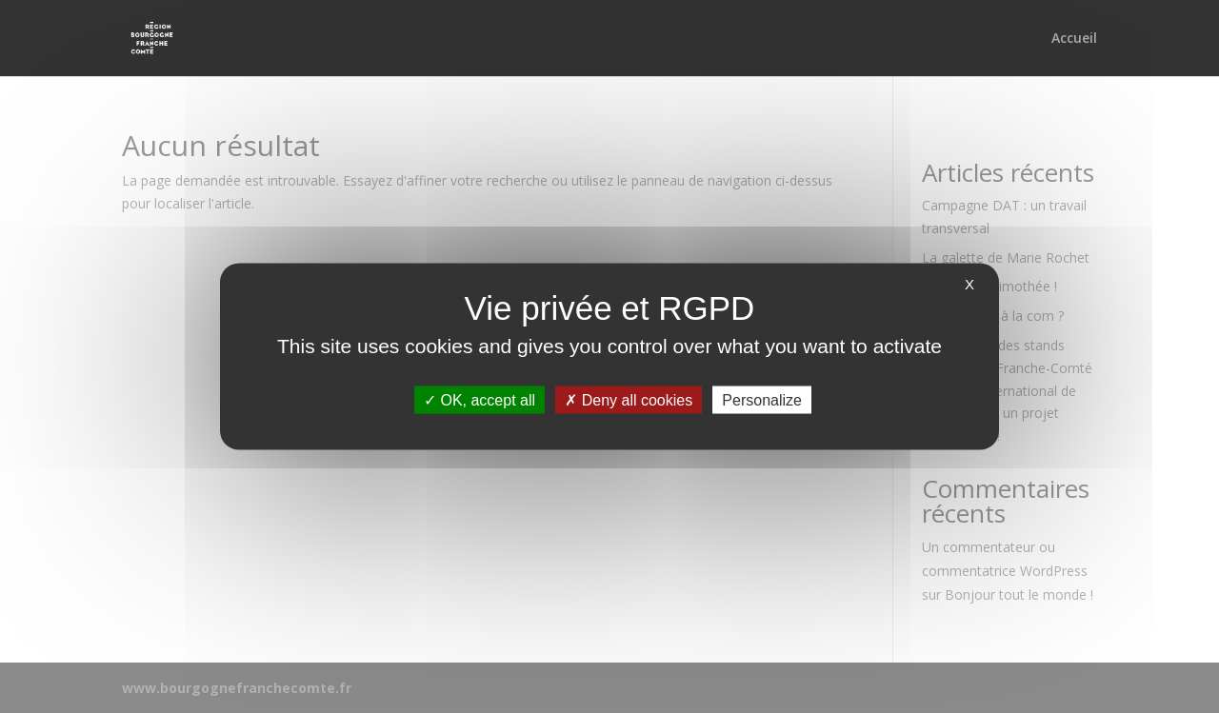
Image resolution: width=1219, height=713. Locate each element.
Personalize (762, 400)
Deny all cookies (628, 400)
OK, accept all (479, 400)
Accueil (1074, 39)
